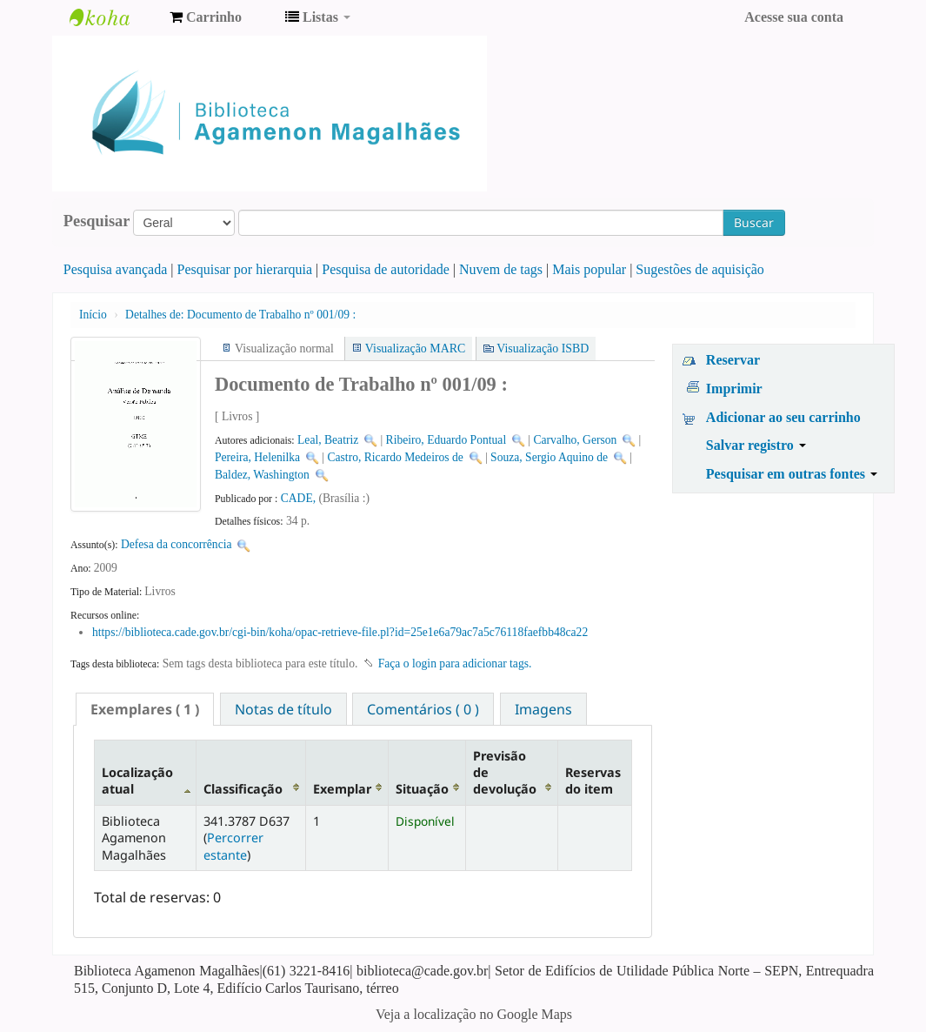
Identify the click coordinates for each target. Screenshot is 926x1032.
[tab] (145, 709)
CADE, (300, 498)
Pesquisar (96, 221)
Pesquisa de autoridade (386, 269)
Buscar (754, 222)
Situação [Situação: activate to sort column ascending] (422, 789)
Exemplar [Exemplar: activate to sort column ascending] (342, 789)
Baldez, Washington (262, 474)
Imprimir (734, 388)
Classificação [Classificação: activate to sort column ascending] (243, 789)
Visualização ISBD (542, 348)
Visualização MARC (415, 348)
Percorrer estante (233, 845)
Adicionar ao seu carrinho (783, 417)
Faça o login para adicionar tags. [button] (455, 663)
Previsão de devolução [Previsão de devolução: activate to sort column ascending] (504, 772)
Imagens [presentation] (543, 709)
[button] (206, 17)
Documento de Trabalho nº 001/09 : (240, 314)
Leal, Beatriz (327, 439)
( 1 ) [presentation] (144, 709)
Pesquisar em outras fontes (791, 473)
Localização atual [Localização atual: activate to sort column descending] (137, 780)
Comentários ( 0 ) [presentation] (423, 709)
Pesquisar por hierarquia (245, 269)
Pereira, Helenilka (257, 457)
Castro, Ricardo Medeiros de (395, 457)
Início (93, 314)
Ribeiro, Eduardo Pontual (446, 439)
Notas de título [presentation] (283, 709)
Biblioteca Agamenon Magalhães (113, 17)
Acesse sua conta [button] (793, 17)
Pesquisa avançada (115, 269)
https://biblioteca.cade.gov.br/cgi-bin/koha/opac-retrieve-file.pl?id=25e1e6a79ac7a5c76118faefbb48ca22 (340, 632)
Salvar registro (756, 445)
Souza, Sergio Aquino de (549, 457)
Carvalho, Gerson (574, 439)
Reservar (733, 359)
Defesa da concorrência (176, 544)
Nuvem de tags (501, 269)
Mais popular (589, 269)
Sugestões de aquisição (700, 269)
